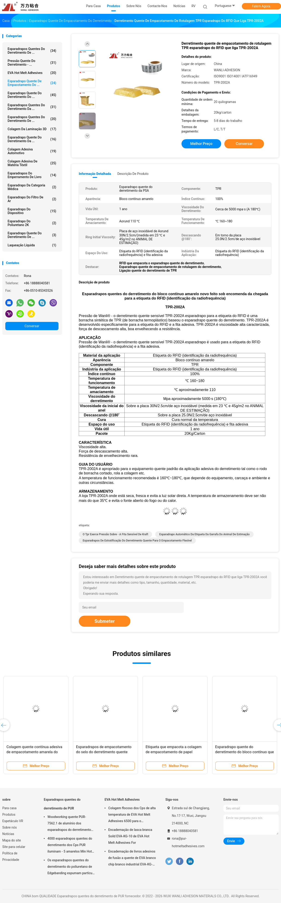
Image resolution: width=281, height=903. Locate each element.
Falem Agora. (261, 6)
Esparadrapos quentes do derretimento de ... (32, 50)
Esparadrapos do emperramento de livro (32, 175)
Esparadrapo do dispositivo (32, 211)
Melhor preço (201, 143)
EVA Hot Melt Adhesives (32, 73)
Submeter (104, 621)
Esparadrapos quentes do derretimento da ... (32, 107)
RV (193, 6)
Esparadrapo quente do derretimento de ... (32, 235)
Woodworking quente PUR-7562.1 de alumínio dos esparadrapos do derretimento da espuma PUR (69, 824)
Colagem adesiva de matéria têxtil (32, 163)
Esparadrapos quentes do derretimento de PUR (62, 804)
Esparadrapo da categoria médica (32, 187)
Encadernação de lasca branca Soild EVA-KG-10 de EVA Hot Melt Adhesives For (130, 836)
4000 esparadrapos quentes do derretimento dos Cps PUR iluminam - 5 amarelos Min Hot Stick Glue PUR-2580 (69, 846)
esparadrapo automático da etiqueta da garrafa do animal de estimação (204, 534)
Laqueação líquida (32, 245)
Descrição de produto (132, 174)
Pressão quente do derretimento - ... (32, 62)
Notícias (8, 834)
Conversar (32, 326)
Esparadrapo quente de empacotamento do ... (32, 83)
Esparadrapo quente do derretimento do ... (32, 95)
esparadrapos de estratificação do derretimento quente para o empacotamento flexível (137, 540)
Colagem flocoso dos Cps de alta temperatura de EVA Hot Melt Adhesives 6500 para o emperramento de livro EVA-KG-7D (132, 815)
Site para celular (13, 847)
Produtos (8, 814)
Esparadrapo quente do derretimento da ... (32, 139)
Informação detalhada (95, 174)
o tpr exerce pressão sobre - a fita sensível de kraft (115, 534)
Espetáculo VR (12, 821)
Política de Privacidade (10, 856)
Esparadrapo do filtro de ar (32, 199)
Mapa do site (11, 840)
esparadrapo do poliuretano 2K (32, 223)
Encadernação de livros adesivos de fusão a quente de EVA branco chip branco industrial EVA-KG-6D (132, 859)
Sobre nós (9, 827)
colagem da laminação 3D (32, 129)
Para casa (9, 808)
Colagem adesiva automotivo (32, 151)
